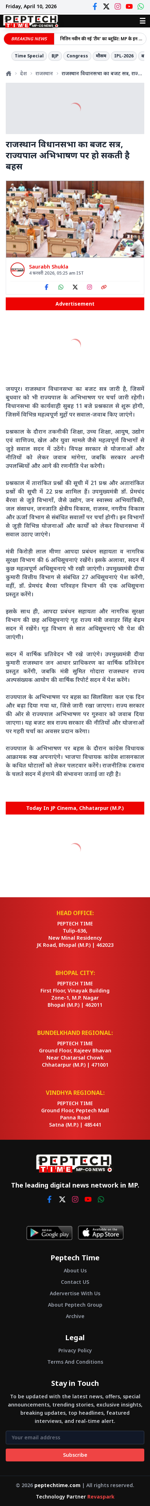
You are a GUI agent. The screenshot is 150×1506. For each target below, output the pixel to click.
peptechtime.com (57, 1485)
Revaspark (101, 1496)
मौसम (101, 56)
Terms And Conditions (75, 1361)
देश (23, 73)
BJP (55, 56)
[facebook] (49, 1199)
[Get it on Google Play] (49, 1233)
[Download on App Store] (101, 1233)
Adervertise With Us (75, 1293)
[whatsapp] (101, 1199)
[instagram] (75, 1199)
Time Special (29, 56)
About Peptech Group (75, 1304)
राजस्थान (44, 73)
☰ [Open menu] (142, 21)
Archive (75, 1316)
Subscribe (75, 1454)
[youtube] (88, 1199)
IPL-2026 (124, 56)
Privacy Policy (75, 1350)
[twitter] (62, 1199)
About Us (75, 1270)
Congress (77, 56)
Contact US (75, 1281)
